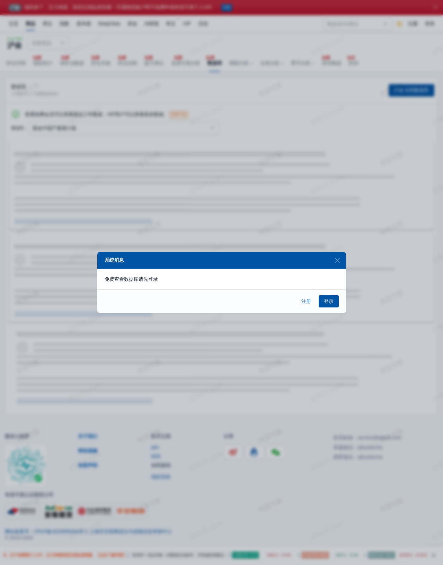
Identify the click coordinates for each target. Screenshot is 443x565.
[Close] (337, 260)
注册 (306, 301)
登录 (329, 301)
